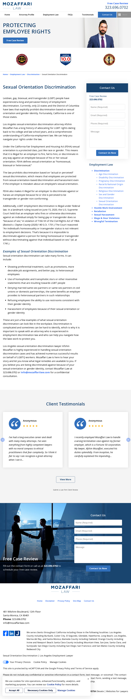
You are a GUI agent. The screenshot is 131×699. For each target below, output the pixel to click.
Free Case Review (117, 3)
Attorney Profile (26, 14)
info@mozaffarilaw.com (16, 622)
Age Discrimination (108, 174)
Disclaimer (50, 601)
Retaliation (100, 211)
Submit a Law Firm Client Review (65, 490)
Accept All (14, 690)
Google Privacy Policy (59, 668)
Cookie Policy (40, 662)
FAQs (70, 14)
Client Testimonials (65, 404)
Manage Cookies (58, 662)
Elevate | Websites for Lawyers (108, 691)
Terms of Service (83, 668)
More (125, 14)
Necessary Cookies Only (40, 690)
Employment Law (50, 14)
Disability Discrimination (111, 177)
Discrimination (33, 74)
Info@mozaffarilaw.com (35, 372)
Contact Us (107, 14)
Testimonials (88, 14)
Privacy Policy (64, 601)
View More (65, 479)
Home (7, 14)
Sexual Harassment (104, 214)
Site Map (77, 601)
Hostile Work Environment (108, 207)
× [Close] (88, 678)
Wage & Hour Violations (106, 218)
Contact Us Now (107, 152)
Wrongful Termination (106, 221)
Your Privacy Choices (17, 662)
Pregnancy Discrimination (112, 180)
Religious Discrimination (111, 191)
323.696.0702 (116, 7)
